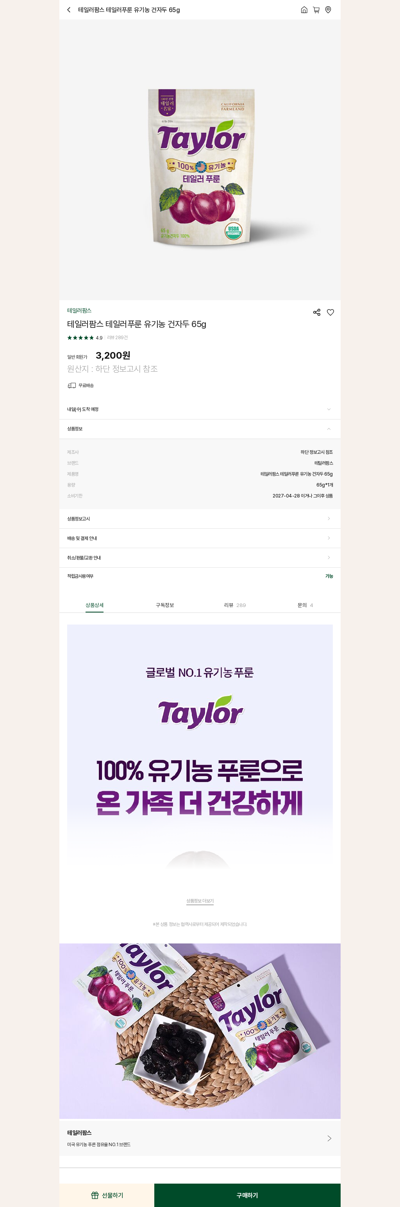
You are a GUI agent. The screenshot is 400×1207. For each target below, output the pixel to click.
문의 (305, 605)
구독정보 (165, 605)
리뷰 (235, 605)
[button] (200, 409)
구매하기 (247, 1195)
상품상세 (95, 605)
